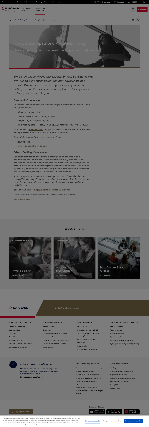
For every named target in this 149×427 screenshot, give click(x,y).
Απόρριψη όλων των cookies (112, 421)
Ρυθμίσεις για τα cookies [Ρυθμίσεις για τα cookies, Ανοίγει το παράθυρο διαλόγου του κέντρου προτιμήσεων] (92, 421)
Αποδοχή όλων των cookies (133, 421)
